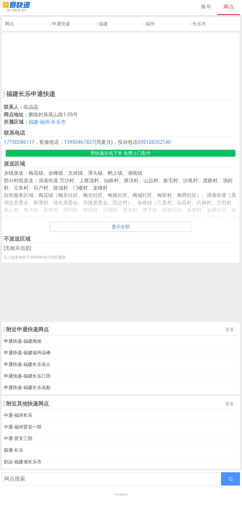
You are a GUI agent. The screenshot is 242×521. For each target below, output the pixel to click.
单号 (206, 7)
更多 (229, 329)
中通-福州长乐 (18, 415)
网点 (228, 7)
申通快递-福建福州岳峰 (27, 352)
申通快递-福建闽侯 (22, 341)
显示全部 (121, 226)
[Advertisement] (120, 60)
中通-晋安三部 (18, 438)
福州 (150, 24)
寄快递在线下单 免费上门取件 (120, 153)
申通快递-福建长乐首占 (27, 364)
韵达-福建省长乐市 (22, 462)
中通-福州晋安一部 (22, 427)
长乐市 (199, 24)
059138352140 (154, 142)
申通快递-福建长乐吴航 (27, 387)
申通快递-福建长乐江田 (27, 376)
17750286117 (19, 142)
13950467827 (79, 142)
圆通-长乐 (13, 450)
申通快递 (61, 24)
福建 (103, 24)
